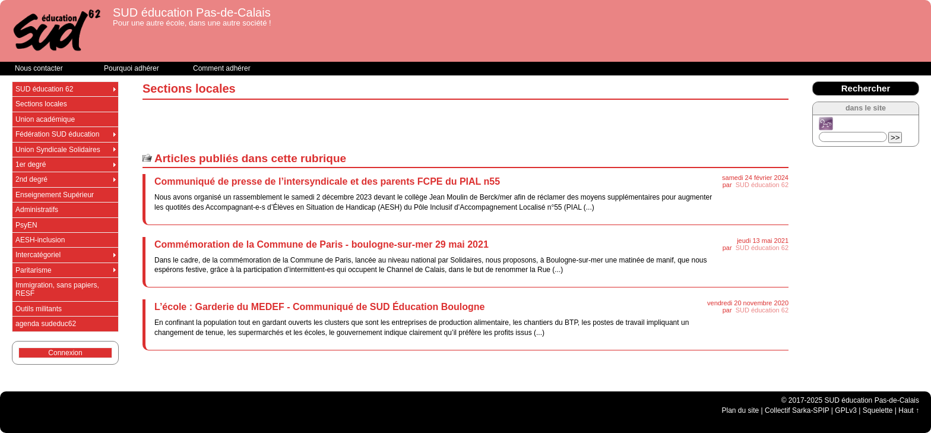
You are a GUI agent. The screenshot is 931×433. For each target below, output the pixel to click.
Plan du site (740, 410)
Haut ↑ (908, 410)
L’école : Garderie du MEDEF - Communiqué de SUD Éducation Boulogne (319, 307)
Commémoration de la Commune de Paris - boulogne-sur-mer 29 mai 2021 (321, 244)
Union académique (45, 119)
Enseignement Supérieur (54, 195)
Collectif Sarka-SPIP (797, 410)
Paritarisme (33, 270)
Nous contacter (39, 68)
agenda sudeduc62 (45, 324)
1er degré (30, 164)
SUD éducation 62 (762, 184)
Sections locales (41, 104)
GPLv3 (846, 410)
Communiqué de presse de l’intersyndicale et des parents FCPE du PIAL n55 (327, 181)
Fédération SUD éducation (57, 134)
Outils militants (38, 309)
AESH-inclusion (40, 240)
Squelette (878, 410)
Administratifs (36, 210)
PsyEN (26, 225)
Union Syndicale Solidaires (57, 150)
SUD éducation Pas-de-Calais (192, 12)
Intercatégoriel (38, 255)
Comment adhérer (222, 68)
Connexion (65, 353)
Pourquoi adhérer (131, 68)
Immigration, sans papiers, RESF (57, 289)
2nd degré (31, 179)
